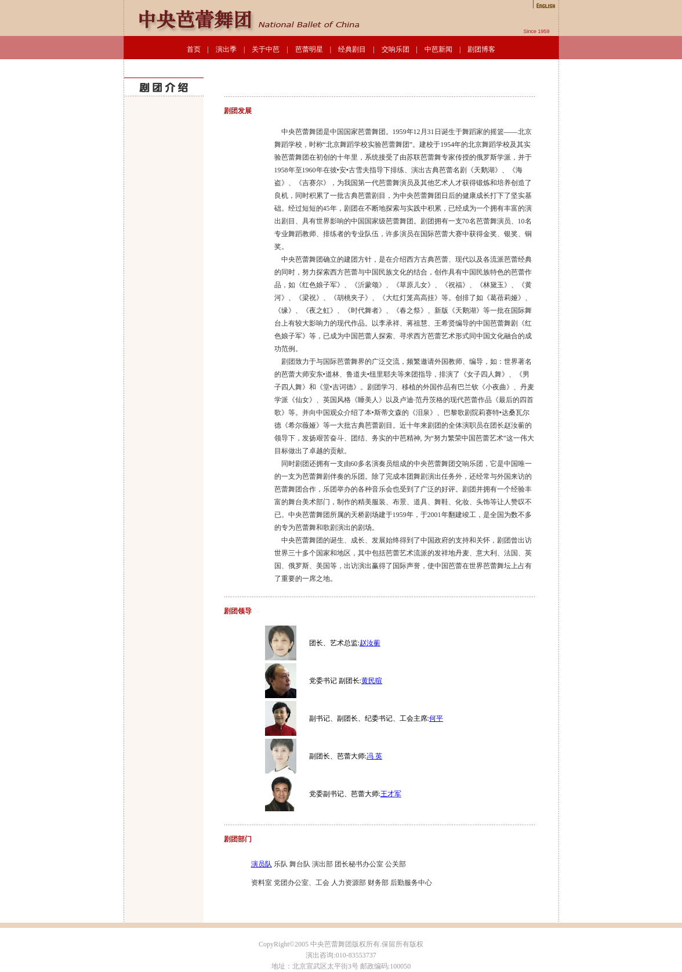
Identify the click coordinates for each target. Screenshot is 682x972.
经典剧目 (352, 49)
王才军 (390, 794)
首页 (194, 49)
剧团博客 (481, 49)
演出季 (226, 49)
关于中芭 (266, 49)
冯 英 (374, 756)
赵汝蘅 (370, 643)
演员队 (261, 864)
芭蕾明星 (309, 49)
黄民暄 (371, 681)
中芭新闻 (438, 49)
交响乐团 (395, 49)
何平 (436, 718)
